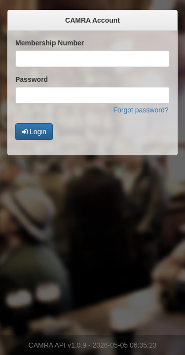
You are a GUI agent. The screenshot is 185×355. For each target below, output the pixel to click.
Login (34, 132)
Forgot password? (140, 110)
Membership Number (49, 43)
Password (31, 79)
